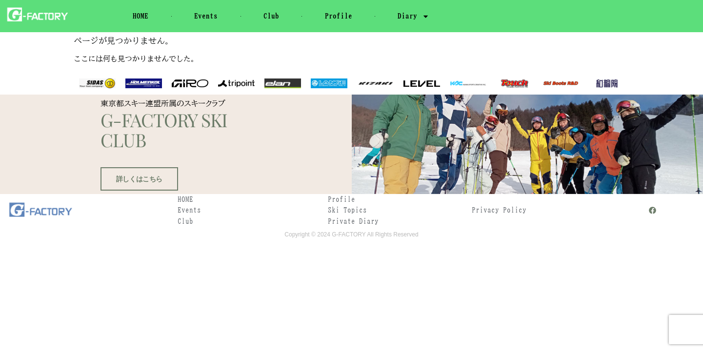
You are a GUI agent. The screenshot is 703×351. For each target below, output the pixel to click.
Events (206, 16)
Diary (413, 16)
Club (271, 16)
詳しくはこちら (137, 200)
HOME (140, 16)
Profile (338, 16)
